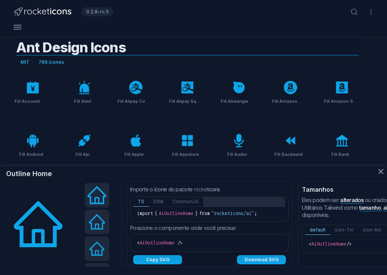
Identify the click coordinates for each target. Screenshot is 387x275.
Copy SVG (157, 259)
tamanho (370, 207)
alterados (352, 200)
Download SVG (262, 259)
